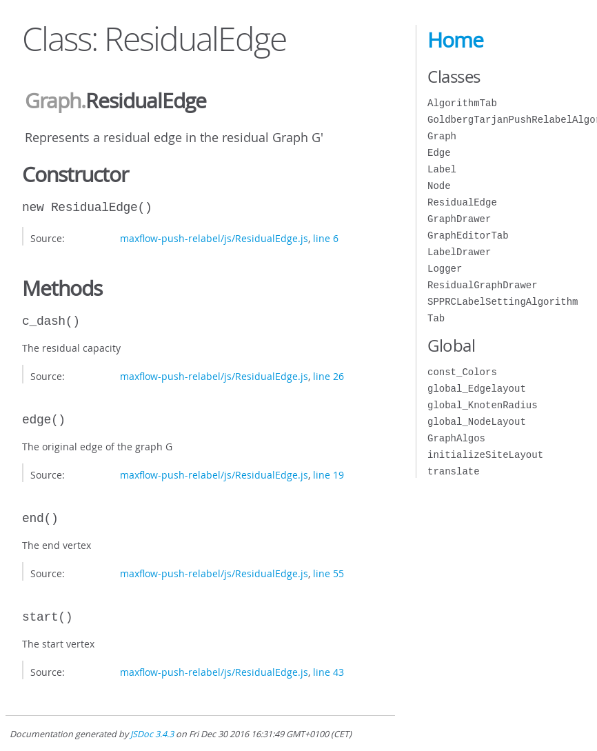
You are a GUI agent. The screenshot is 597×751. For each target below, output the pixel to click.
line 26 (328, 376)
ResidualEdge (462, 202)
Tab (436, 318)
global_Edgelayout (476, 388)
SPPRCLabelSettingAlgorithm (502, 301)
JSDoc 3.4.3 (152, 734)
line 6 (325, 238)
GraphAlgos (456, 438)
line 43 (328, 672)
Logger (444, 268)
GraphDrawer (459, 219)
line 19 (328, 474)
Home (455, 40)
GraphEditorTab (468, 235)
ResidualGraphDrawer (482, 285)
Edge (439, 152)
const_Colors (462, 372)
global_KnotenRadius (482, 405)
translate (453, 471)
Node (439, 185)
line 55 (328, 573)
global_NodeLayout (476, 421)
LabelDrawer (459, 252)
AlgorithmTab (462, 103)
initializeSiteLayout (485, 454)
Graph (53, 100)
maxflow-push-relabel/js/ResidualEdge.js (214, 238)
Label (441, 169)
